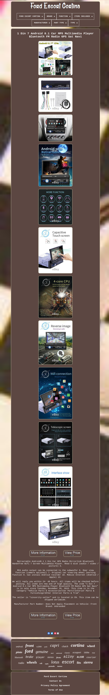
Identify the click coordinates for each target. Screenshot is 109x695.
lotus (55, 662)
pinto (19, 652)
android (19, 646)
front (29, 645)
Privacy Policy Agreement (55, 685)
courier (91, 657)
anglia (46, 664)
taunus (59, 666)
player (40, 657)
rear (93, 653)
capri (54, 645)
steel (52, 653)
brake (29, 657)
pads (45, 647)
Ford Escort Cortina (55, 676)
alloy (69, 657)
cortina (77, 645)
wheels (32, 662)
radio (21, 662)
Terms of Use (55, 690)
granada (52, 666)
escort (68, 661)
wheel (91, 646)
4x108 (80, 657)
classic (67, 653)
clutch (65, 646)
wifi (41, 663)
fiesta (58, 657)
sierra (88, 662)
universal (59, 653)
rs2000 (39, 647)
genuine (42, 651)
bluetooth (19, 657)
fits (79, 662)
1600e (86, 652)
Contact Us (55, 681)
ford (29, 651)
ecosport (77, 652)
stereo (50, 657)
